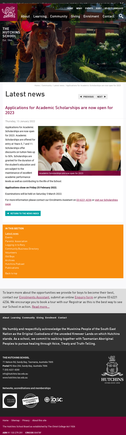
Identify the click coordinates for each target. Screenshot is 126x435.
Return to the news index (24, 209)
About (25, 13)
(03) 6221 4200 (12, 366)
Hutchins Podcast (14, 260)
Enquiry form (84, 294)
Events (89, 4)
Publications (12, 264)
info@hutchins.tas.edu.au (15, 370)
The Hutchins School (11, 31)
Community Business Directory (22, 245)
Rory (98, 4)
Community (58, 13)
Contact (108, 13)
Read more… (41, 303)
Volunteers (11, 249)
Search (121, 11)
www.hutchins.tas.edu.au (15, 374)
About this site (39, 416)
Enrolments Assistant (34, 294)
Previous (88, 93)
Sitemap (15, 416)
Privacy (25, 416)
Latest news (59, 82)
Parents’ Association (16, 238)
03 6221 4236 (83, 196)
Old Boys (9, 253)
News (79, 4)
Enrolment (91, 13)
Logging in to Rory (15, 241)
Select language (114, 4)
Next (99, 93)
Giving (75, 13)
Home (70, 4)
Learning (40, 13)
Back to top (11, 270)
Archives (10, 257)
